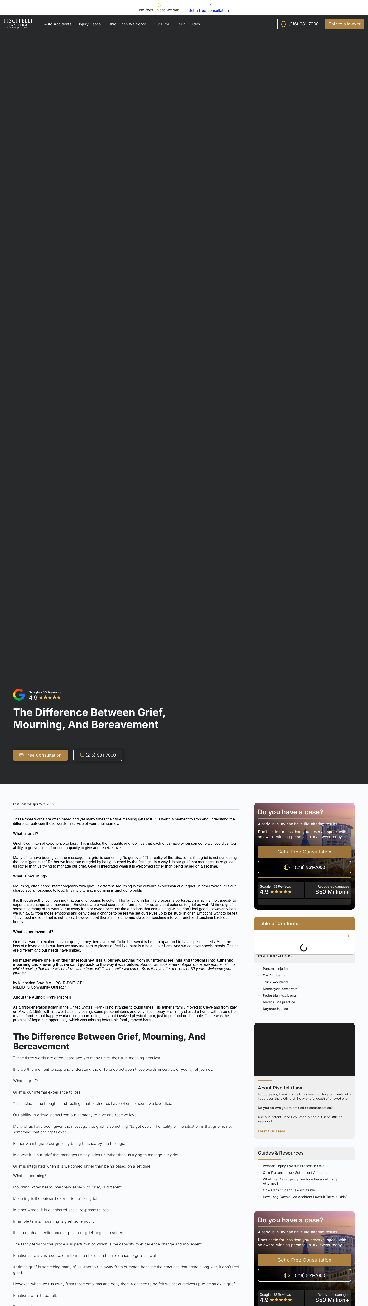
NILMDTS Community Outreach (40, 987)
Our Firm (161, 24)
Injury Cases (90, 24)
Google (34, 692)
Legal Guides (188, 24)
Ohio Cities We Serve (127, 24)
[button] (344, 24)
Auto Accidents (57, 24)
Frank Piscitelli (59, 997)
